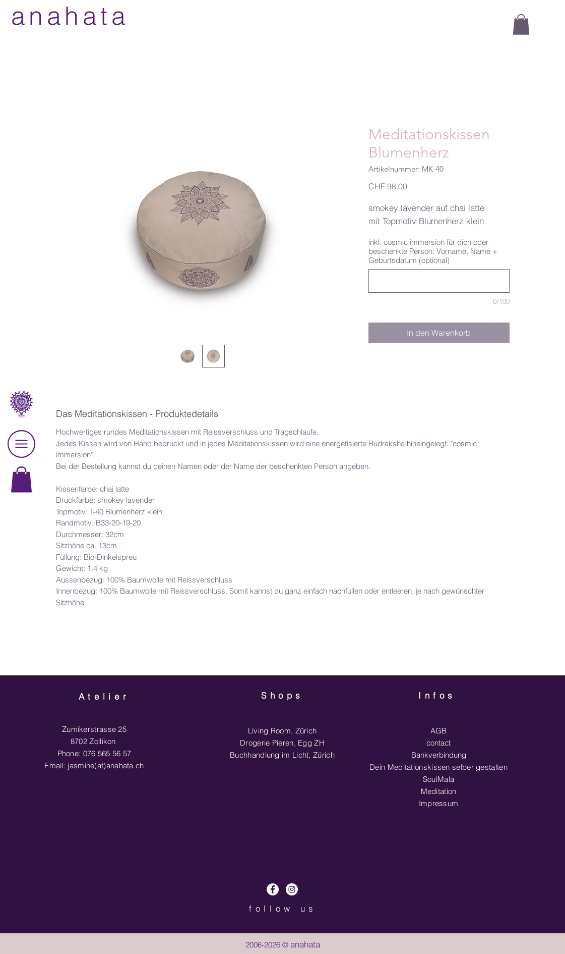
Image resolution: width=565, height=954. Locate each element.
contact (438, 743)
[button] (521, 24)
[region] (21, 505)
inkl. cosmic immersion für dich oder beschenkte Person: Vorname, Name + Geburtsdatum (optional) (432, 251)
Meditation (439, 791)
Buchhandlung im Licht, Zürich (282, 755)
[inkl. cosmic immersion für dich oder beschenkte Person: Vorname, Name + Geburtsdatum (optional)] (439, 281)
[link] (21, 479)
